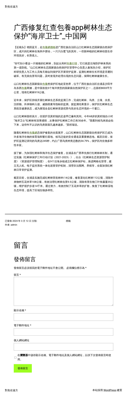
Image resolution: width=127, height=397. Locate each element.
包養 (45, 83)
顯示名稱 (20, 310)
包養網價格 (48, 47)
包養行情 (72, 63)
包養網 (33, 132)
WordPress (109, 390)
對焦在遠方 (11, 6)
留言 (17, 274)
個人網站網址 (21, 340)
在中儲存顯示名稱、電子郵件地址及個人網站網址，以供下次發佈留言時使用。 (64, 357)
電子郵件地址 (22, 325)
